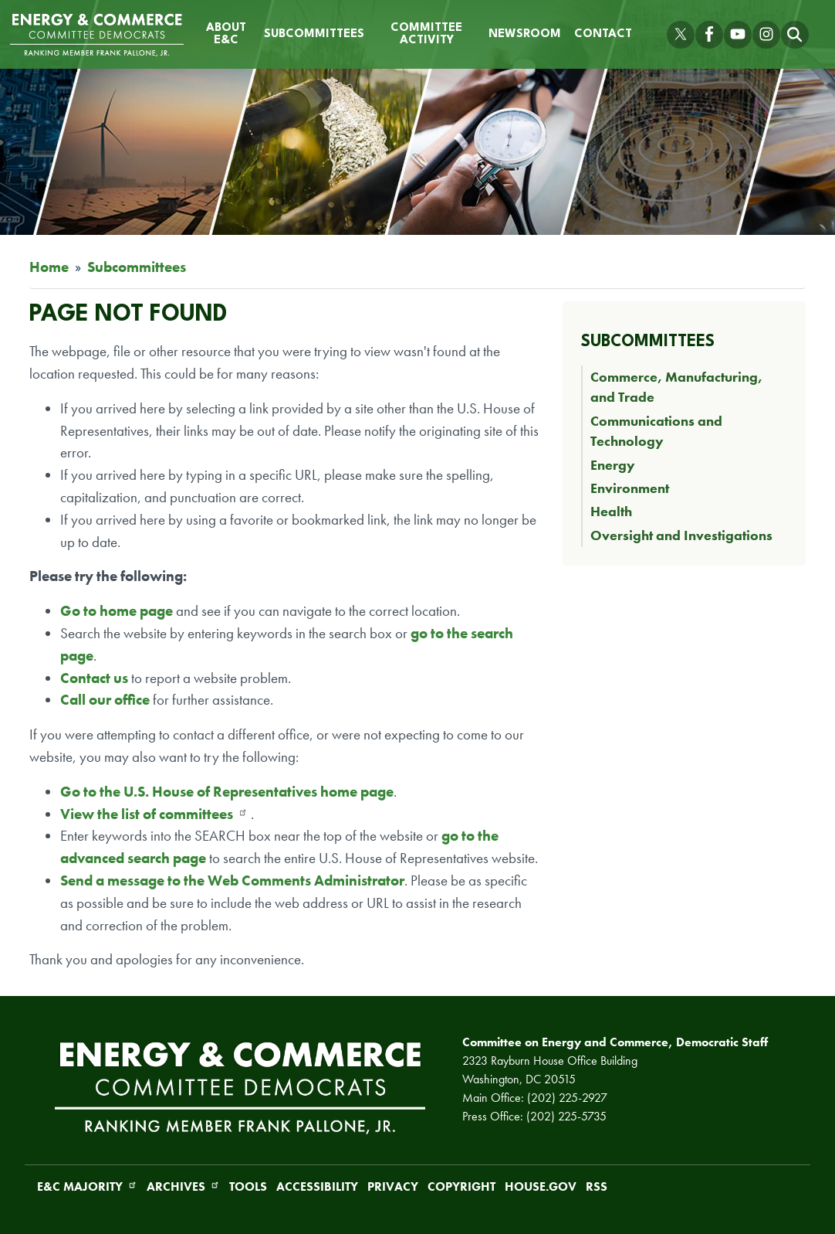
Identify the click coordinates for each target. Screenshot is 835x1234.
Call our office (105, 699)
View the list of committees (154, 814)
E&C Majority (87, 1186)
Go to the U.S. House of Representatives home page (227, 791)
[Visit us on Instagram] (766, 35)
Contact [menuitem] (603, 34)
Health (611, 511)
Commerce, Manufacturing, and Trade (676, 387)
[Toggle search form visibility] (795, 35)
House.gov (540, 1186)
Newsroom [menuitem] (524, 34)
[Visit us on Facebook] (709, 35)
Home (49, 267)
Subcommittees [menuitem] (314, 34)
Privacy (392, 1186)
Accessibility (317, 1186)
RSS (596, 1186)
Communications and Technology (656, 431)
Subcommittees (136, 267)
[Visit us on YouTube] (738, 35)
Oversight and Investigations (681, 535)
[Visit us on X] (681, 35)
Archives (183, 1186)
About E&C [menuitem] (226, 34)
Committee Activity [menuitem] (426, 34)
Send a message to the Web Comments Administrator (232, 880)
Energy (612, 465)
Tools (248, 1186)
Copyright (461, 1186)
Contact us (95, 678)
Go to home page (116, 610)
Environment (629, 488)
